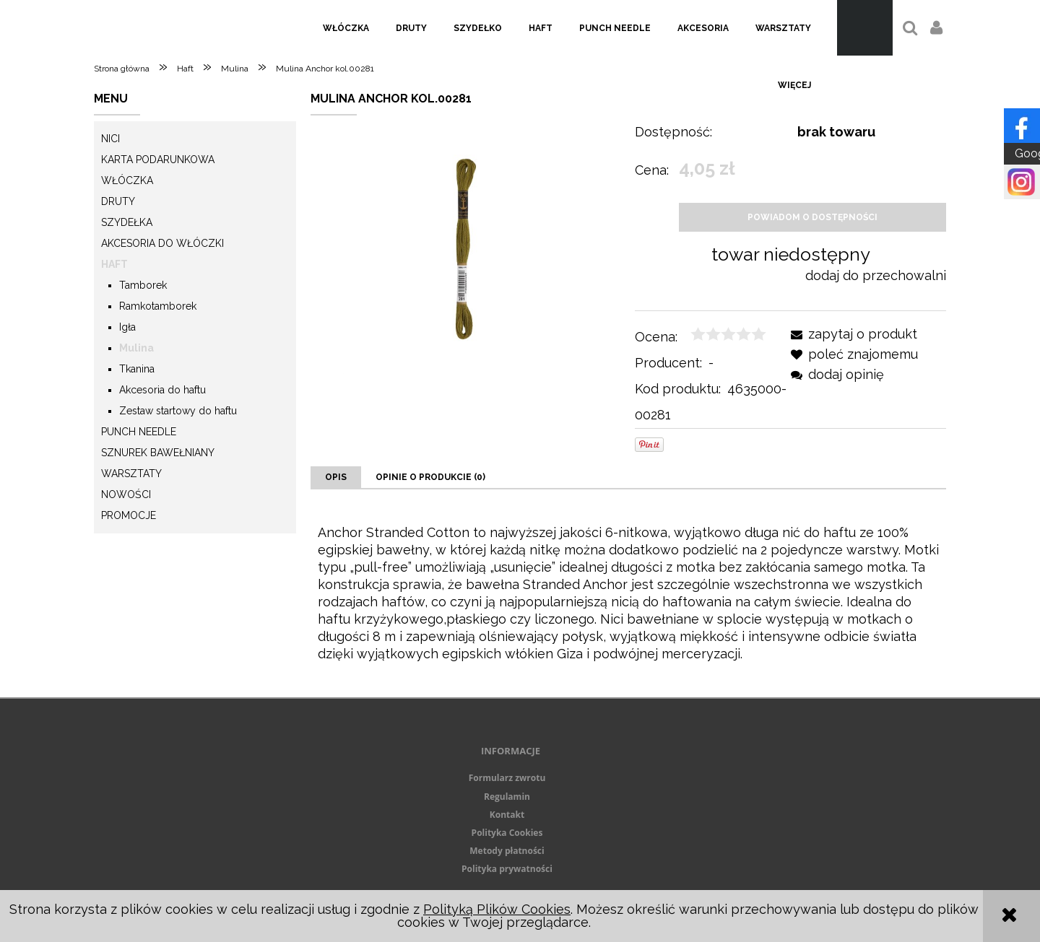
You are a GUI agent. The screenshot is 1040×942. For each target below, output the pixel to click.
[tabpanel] (628, 593)
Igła (127, 327)
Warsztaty (131, 473)
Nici (110, 138)
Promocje (128, 515)
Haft (114, 264)
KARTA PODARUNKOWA (157, 159)
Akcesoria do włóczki (162, 243)
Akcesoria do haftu (162, 390)
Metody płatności (506, 851)
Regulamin (507, 796)
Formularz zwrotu (507, 778)
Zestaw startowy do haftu (178, 411)
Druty (118, 201)
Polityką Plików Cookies (497, 909)
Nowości (126, 494)
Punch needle (138, 431)
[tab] (336, 477)
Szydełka (126, 222)
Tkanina (137, 369)
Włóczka (127, 180)
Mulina (136, 348)
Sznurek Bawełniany (157, 452)
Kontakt (507, 814)
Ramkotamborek (157, 306)
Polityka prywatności (507, 869)
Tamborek (143, 285)
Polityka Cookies (507, 833)
